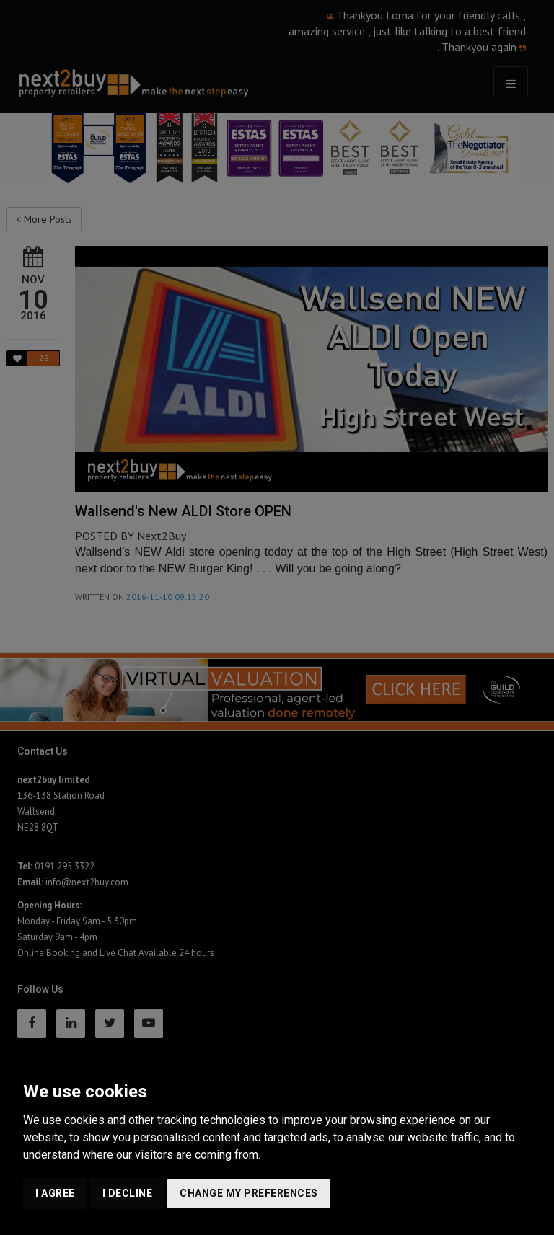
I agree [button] (55, 1193)
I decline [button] (127, 1193)
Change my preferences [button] (249, 1193)
